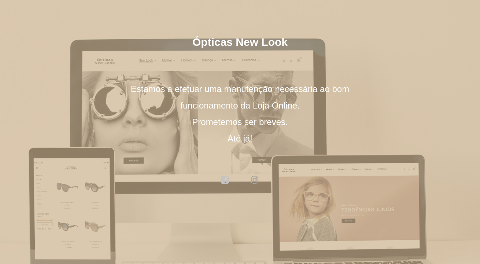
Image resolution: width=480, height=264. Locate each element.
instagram (255, 180)
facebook (225, 180)
